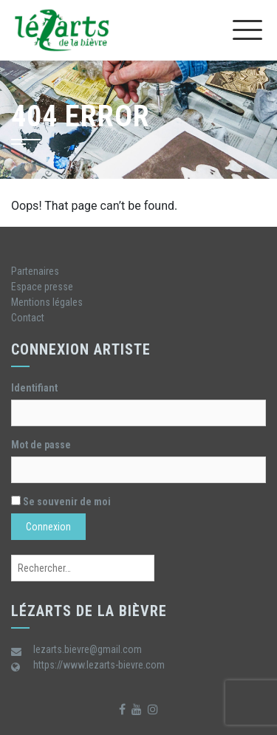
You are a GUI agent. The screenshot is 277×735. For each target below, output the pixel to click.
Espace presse (42, 287)
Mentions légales (47, 302)
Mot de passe (41, 445)
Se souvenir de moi (61, 501)
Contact (27, 318)
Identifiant (34, 388)
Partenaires (35, 271)
